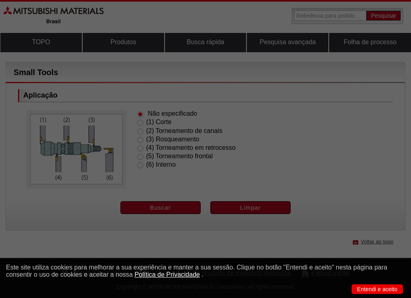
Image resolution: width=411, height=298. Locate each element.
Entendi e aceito (377, 289)
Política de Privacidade (167, 274)
